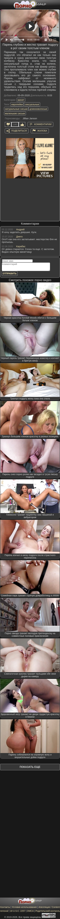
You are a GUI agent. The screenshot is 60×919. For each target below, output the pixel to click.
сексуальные (32, 104)
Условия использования (24, 907)
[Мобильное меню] (2, 4)
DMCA (30, 911)
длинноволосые (38, 108)
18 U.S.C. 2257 (17, 911)
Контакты (5, 907)
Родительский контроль (47, 911)
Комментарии (43, 124)
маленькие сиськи (15, 113)
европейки (17, 104)
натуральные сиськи (16, 108)
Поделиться (19, 130)
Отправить (10, 273)
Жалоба (42, 130)
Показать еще (30, 767)
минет (21, 99)
